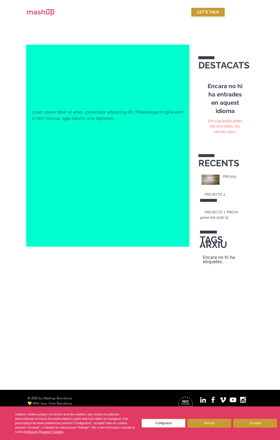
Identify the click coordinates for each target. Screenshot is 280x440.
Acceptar (255, 423)
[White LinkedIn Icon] (203, 400)
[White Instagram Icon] (243, 400)
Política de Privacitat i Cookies (43, 432)
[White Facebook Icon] (213, 400)
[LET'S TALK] (208, 12)
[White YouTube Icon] (233, 400)
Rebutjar (209, 423)
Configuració (163, 423)
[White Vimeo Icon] (223, 400)
